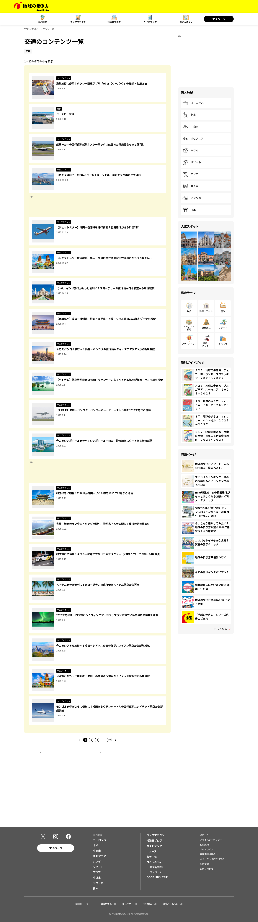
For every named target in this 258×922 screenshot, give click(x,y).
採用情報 (204, 863)
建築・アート (206, 311)
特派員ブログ (114, 21)
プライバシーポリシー (211, 839)
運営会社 (204, 834)
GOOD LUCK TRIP (157, 877)
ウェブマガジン (78, 21)
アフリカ (191, 198)
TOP (26, 29)
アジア (190, 174)
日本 (189, 210)
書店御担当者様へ (209, 854)
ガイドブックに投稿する (212, 858)
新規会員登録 (157, 867)
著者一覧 (151, 856)
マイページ (218, 19)
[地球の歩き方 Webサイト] (31, 6)
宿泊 (223, 311)
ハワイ (190, 150)
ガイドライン (206, 849)
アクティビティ (189, 343)
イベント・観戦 (189, 328)
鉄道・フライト (206, 344)
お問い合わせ (206, 868)
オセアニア (193, 139)
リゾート (191, 162)
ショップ (222, 343)
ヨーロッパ (193, 103)
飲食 (189, 311)
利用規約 (204, 844)
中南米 (190, 127)
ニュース (151, 851)
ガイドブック (150, 21)
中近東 (190, 186)
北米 (189, 115)
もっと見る (220, 629)
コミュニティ (186, 21)
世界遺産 (206, 327)
